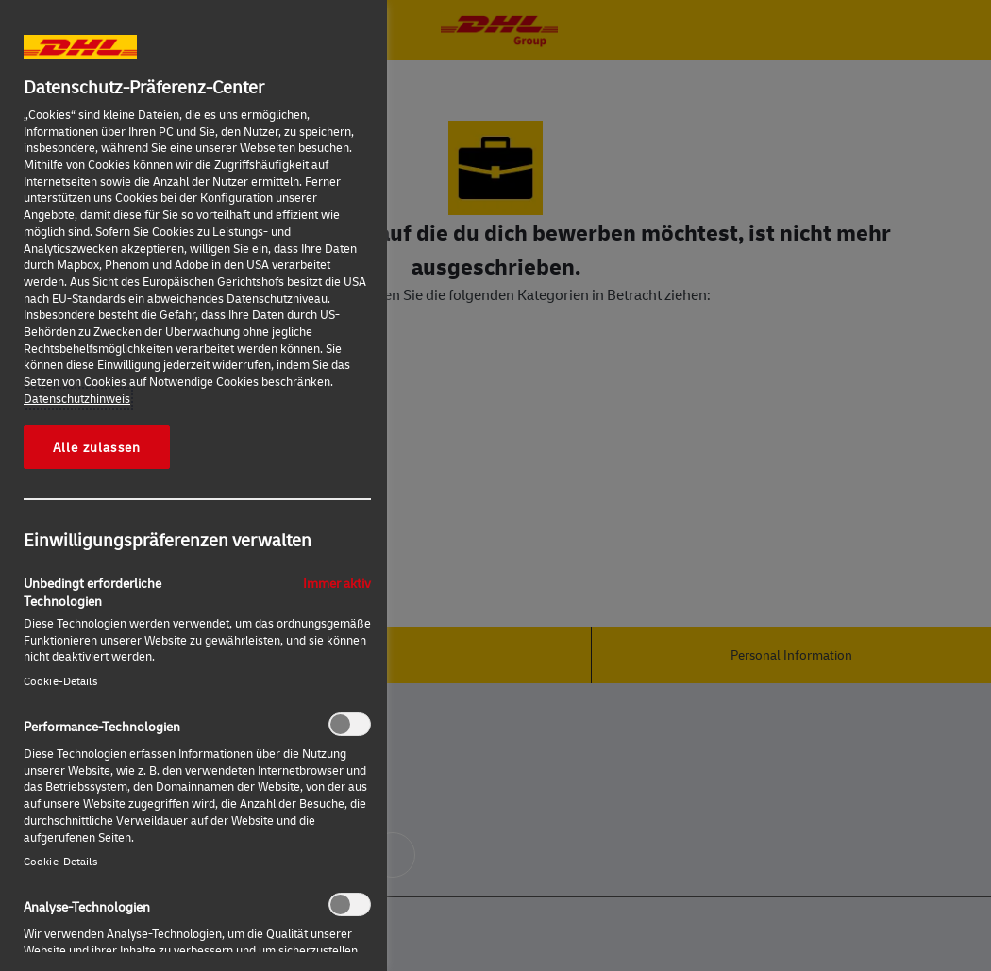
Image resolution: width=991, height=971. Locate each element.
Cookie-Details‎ (60, 681)
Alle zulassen (97, 446)
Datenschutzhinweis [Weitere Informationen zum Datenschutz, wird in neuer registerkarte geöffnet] (77, 398)
